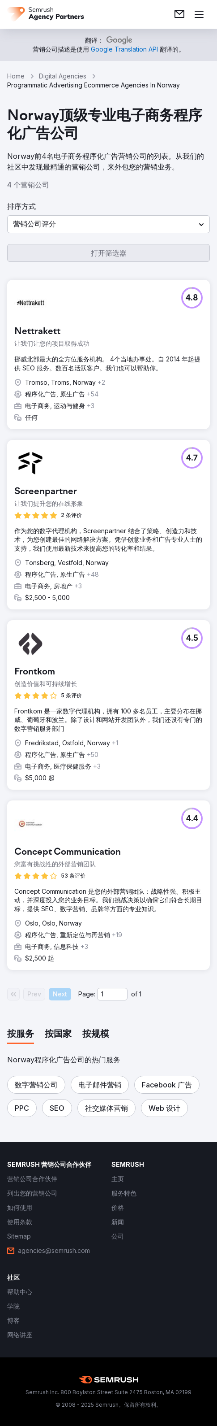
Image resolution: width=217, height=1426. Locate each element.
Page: (86, 994)
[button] (108, 224)
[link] (179, 14)
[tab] (20, 1034)
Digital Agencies (62, 76)
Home (16, 76)
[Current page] (112, 994)
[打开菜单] (199, 14)
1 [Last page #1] (140, 994)
